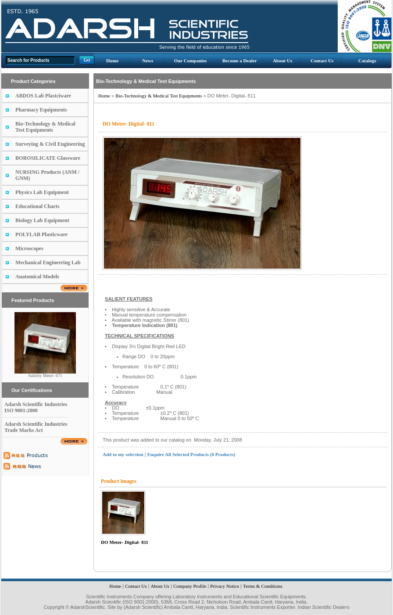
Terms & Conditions (262, 586)
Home (112, 60)
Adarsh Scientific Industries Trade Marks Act (35, 427)
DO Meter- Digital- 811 (124, 542)
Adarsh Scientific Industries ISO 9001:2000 (35, 407)
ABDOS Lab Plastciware (43, 96)
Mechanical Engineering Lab (48, 262)
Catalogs (367, 60)
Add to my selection (123, 454)
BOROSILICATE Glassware (47, 158)
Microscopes (29, 248)
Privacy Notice (224, 586)
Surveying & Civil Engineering (50, 144)
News (147, 60)
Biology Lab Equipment (42, 220)
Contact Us (322, 60)
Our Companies (190, 60)
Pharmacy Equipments (41, 110)
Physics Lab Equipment (42, 192)
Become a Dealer (239, 60)
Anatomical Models (37, 276)
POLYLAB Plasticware (41, 234)
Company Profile (189, 586)
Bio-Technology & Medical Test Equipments (45, 127)
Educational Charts (37, 206)
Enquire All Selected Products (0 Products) (191, 454)
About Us (282, 60)
